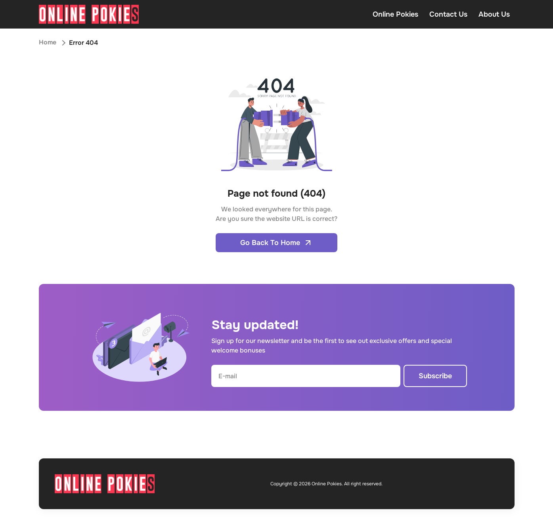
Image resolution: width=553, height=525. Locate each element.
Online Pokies (395, 14)
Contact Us (448, 14)
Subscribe (435, 376)
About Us (494, 14)
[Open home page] (89, 14)
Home (47, 42)
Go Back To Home (276, 242)
